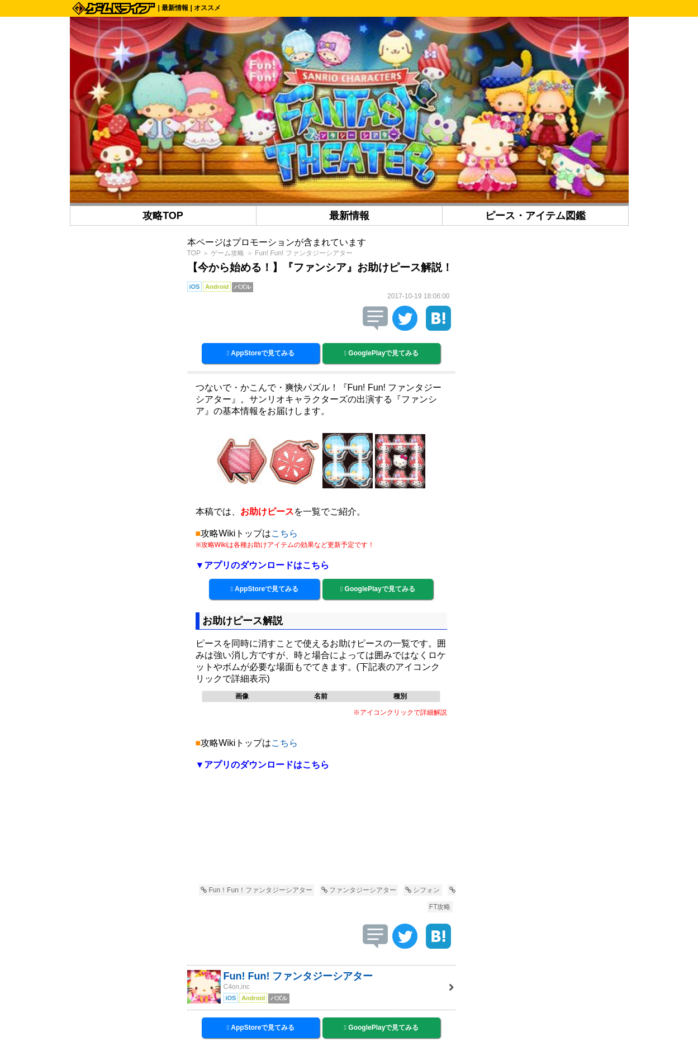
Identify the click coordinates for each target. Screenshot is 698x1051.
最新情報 (175, 8)
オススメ (207, 8)
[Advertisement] (321, 834)
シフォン (422, 890)
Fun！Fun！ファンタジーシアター (256, 890)
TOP (194, 253)
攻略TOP (163, 215)
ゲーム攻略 (227, 253)
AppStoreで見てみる (261, 353)
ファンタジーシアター (358, 890)
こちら (284, 533)
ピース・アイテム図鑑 (535, 215)
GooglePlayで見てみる (381, 353)
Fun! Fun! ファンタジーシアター (304, 253)
